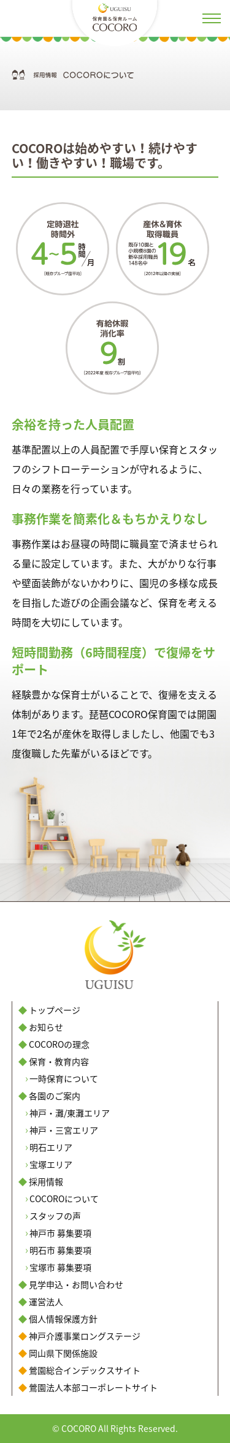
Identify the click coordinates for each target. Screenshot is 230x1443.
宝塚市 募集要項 (60, 1267)
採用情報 (46, 1181)
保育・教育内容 (59, 1061)
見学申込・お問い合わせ (76, 1284)
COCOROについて (64, 1198)
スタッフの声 (55, 1216)
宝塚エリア (50, 1164)
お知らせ (46, 1027)
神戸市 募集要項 (60, 1233)
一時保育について (63, 1078)
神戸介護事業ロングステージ (84, 1336)
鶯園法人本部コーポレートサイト (93, 1387)
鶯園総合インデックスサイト (84, 1370)
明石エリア (50, 1147)
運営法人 (46, 1301)
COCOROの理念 (59, 1044)
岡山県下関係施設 (63, 1353)
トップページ (54, 1010)
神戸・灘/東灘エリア (69, 1113)
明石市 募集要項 (60, 1250)
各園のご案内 (54, 1095)
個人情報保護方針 (63, 1318)
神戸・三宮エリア (63, 1130)
